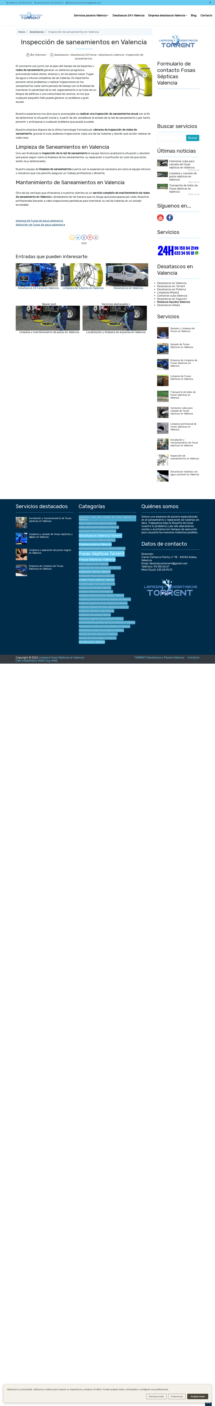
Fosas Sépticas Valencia (97, 559)
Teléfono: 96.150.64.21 (19, 2)
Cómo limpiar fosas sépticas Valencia (97, 523)
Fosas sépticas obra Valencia (93, 564)
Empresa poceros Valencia (95, 544)
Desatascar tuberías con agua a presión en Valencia (184, 473)
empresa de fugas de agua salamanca (39, 220)
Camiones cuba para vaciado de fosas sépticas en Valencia (181, 164)
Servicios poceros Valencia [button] (90, 15)
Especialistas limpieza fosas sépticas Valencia (102, 548)
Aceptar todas (198, 1396)
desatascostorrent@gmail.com (83, 2)
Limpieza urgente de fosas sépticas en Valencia (103, 603)
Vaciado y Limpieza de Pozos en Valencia (182, 330)
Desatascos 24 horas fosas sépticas (97, 531)
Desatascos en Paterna (171, 289)
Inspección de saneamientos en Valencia (184, 457)
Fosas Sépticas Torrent (101, 553)
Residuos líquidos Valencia (173, 302)
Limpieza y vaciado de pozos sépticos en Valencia (183, 176)
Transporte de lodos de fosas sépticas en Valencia (183, 188)
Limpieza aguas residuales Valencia (97, 584)
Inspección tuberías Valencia (94, 571)
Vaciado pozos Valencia (92, 642)
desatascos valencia (112, 54)
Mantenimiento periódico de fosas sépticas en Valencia (107, 622)
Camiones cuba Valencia (172, 295)
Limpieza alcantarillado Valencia (95, 588)
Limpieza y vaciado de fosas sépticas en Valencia (103, 607)
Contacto (206, 15)
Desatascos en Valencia (128, 288)
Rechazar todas (156, 1396)
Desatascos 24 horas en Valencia (38, 288)
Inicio (21, 31)
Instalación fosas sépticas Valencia (96, 576)
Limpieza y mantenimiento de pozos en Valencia (49, 332)
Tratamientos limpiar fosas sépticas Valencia (101, 630)
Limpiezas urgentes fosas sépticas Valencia (101, 618)
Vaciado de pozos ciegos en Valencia (97, 638)
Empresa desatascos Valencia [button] (166, 15)
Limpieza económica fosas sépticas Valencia (101, 595)
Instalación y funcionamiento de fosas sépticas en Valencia (184, 442)
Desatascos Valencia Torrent (100, 535)
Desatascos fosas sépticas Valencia (97, 540)
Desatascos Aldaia (168, 305)
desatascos (37, 31)
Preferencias (177, 1396)
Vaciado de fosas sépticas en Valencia (98, 634)
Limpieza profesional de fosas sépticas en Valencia (183, 427)
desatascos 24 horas (84, 54)
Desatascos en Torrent (171, 286)
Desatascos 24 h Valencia (128, 15)
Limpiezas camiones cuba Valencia (96, 611)
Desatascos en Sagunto (172, 298)
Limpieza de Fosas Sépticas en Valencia (181, 377)
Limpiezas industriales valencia (94, 615)
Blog (193, 15)
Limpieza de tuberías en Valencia (83, 288)
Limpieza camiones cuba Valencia (96, 591)
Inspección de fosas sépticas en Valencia (100, 567)
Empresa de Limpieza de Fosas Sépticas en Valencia (183, 363)
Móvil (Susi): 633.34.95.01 (49, 2)
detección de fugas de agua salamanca (40, 224)
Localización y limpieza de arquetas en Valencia (116, 332)
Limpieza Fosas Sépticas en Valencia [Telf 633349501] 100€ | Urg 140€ (50, 659)
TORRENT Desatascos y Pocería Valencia (159, 657)
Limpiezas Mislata (168, 292)
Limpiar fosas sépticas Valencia (96, 579)
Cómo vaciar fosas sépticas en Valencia (99, 527)
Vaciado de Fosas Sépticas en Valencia (181, 346)
